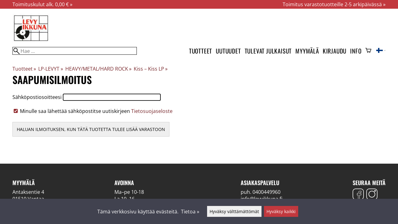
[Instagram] (371, 195)
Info (355, 50)
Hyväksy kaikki (281, 211)
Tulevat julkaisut (268, 50)
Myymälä (307, 50)
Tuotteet (200, 50)
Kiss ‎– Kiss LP (151, 68)
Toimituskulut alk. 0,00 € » (42, 4)
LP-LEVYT (50, 68)
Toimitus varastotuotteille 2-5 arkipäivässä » (334, 4)
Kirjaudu (334, 50)
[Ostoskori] (368, 51)
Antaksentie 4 (28, 192)
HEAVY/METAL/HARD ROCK (98, 68)
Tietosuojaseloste (152, 111)
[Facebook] (358, 195)
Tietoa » (190, 211)
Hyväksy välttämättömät (234, 211)
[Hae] (74, 51)
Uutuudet (228, 50)
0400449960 (266, 192)
